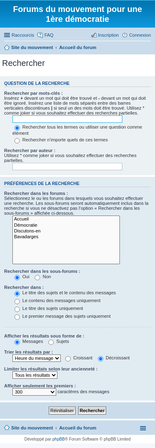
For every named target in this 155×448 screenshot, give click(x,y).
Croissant (79, 357)
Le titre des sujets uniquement (48, 308)
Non (43, 276)
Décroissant (114, 357)
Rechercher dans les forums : (36, 193)
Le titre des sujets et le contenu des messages (65, 292)
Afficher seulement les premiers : (40, 385)
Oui (21, 276)
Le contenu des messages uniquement (57, 300)
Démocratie (66, 225)
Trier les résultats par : (28, 351)
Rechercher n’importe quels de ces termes (61, 139)
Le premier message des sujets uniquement (62, 316)
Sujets (58, 341)
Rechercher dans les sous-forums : (42, 271)
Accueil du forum (77, 427)
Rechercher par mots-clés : (33, 93)
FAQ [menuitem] (48, 35)
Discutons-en (66, 231)
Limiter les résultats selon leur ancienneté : (51, 368)
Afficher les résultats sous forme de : (44, 335)
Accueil (66, 219)
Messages (28, 341)
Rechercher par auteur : (29, 150)
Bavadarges (66, 237)
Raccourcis (23, 35)
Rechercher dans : (24, 287)
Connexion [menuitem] (140, 35)
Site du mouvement (32, 427)
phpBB (58, 439)
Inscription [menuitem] (108, 35)
